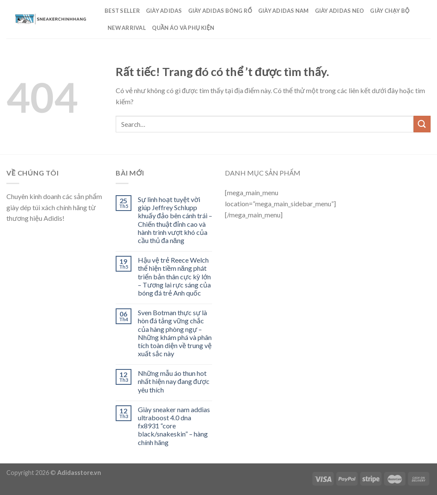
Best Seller (122, 10)
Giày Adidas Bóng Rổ (220, 10)
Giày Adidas (164, 10)
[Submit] (422, 124)
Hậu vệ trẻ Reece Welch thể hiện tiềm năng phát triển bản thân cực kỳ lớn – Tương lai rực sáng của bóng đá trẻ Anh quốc (174, 276)
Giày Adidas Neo (339, 10)
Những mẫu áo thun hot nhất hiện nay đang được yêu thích (174, 381)
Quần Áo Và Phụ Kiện (183, 27)
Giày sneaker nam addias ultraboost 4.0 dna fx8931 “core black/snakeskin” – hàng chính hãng (174, 425)
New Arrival (127, 27)
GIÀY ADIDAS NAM (283, 10)
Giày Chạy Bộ (389, 10)
